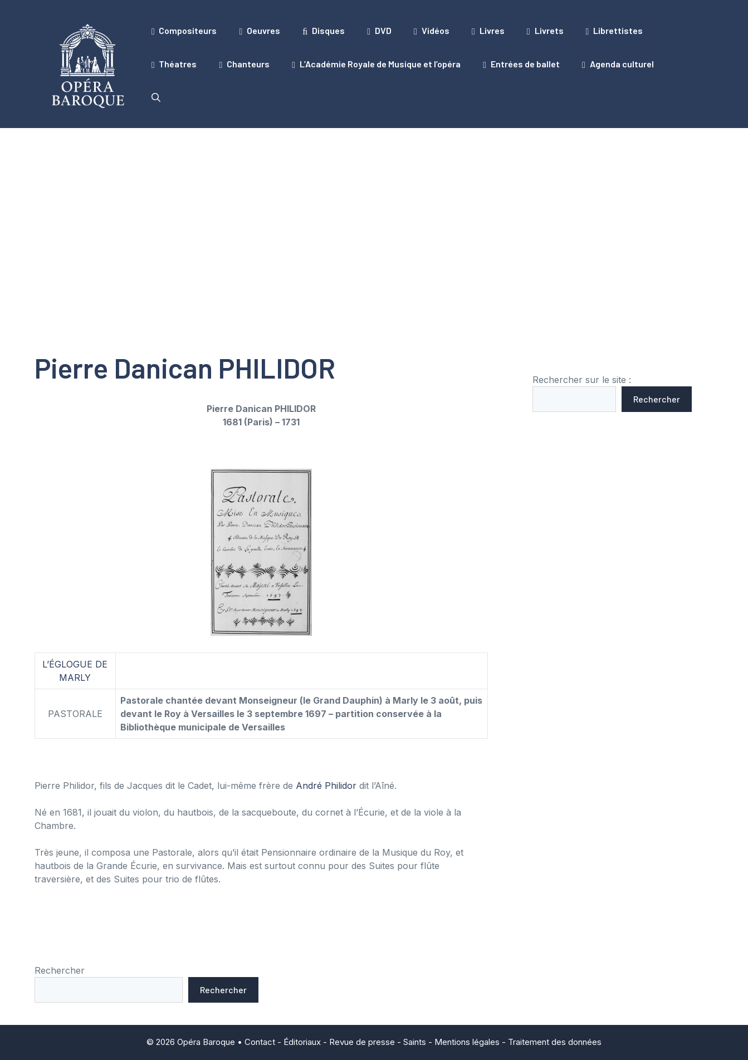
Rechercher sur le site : (581, 379)
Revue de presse (362, 1042)
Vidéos (431, 30)
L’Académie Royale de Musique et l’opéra (376, 64)
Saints (414, 1042)
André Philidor (326, 785)
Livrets (545, 30)
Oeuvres (259, 30)
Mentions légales (467, 1042)
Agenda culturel (618, 64)
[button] (156, 97)
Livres (488, 30)
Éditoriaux (302, 1042)
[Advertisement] (374, 211)
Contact (260, 1042)
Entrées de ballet (521, 64)
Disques (323, 30)
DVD (379, 30)
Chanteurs (244, 64)
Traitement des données (555, 1042)
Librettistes (614, 30)
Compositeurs (184, 30)
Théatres (174, 64)
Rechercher (656, 399)
